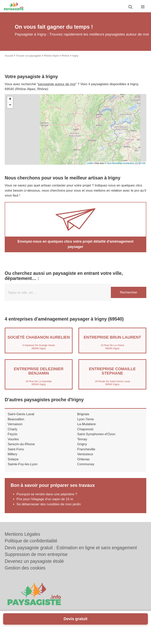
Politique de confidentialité (31, 540)
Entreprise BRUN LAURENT (112, 337)
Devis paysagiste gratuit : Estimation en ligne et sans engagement (71, 547)
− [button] (10, 105)
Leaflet (90, 163)
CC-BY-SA (140, 163)
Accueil (9, 55)
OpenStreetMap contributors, (121, 163)
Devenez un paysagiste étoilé (34, 561)
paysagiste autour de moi (57, 84)
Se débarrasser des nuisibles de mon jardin (49, 504)
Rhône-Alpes (51, 55)
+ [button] (10, 99)
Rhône (65, 55)
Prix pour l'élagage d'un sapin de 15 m (45, 499)
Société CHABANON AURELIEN (38, 337)
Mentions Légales (22, 534)
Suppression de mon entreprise (36, 554)
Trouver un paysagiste (28, 55)
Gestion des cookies (25, 567)
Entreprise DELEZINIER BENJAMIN (38, 371)
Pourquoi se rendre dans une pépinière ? (47, 494)
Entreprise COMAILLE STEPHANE (112, 371)
